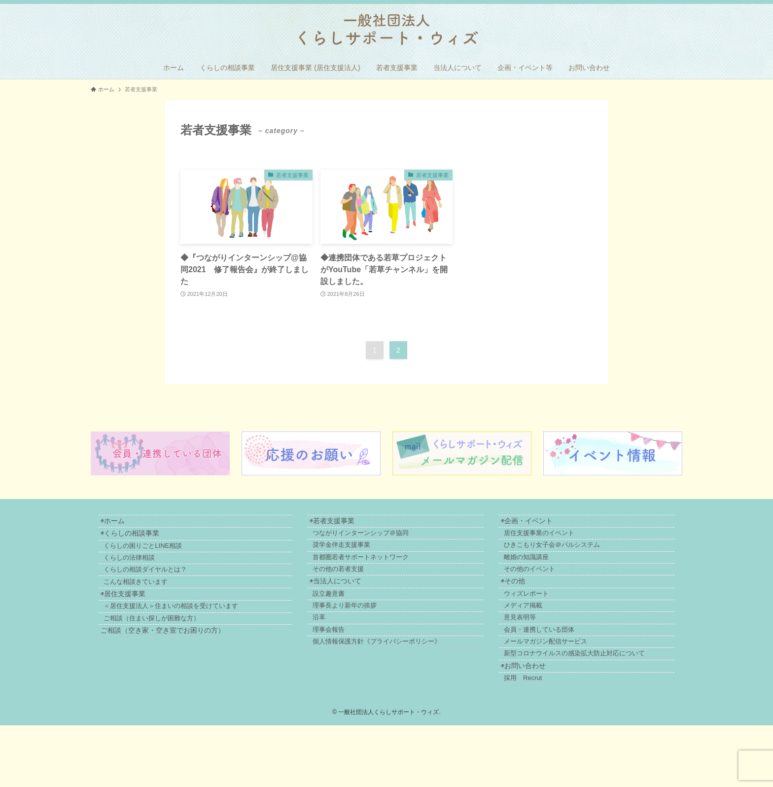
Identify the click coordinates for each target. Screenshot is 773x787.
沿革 (345, 655)
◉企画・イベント (539, 523)
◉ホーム (117, 523)
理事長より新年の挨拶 (371, 638)
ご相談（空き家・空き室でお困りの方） (167, 673)
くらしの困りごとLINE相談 (153, 557)
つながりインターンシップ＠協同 (387, 539)
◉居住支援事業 (127, 623)
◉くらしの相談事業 (134, 540)
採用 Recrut (542, 737)
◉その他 (525, 605)
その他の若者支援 (364, 588)
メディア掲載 (542, 638)
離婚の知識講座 (545, 572)
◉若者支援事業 (351, 523)
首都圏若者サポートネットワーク (387, 572)
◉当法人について (355, 605)
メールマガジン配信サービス (564, 687)
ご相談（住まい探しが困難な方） (210, 655)
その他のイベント (548, 588)
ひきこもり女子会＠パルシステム (571, 556)
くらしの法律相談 (140, 573)
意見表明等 (539, 655)
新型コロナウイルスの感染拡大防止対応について (593, 704)
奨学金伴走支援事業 (367, 556)
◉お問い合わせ (535, 721)
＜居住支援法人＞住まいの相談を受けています (184, 639)
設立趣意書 (355, 622)
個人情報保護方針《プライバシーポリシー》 (403, 687)
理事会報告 (355, 671)
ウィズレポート (545, 622)
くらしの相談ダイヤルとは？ (156, 589)
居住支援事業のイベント (558, 539)
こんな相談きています (146, 605)
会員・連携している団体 (558, 671)
